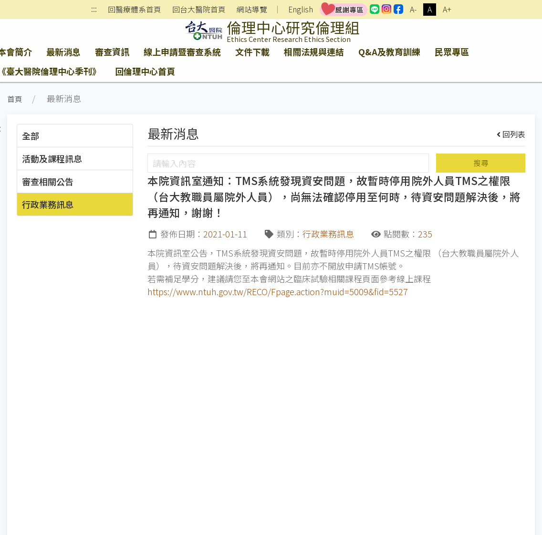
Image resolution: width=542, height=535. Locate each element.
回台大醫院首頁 (199, 9)
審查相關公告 (47, 181)
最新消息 (63, 51)
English (300, 9)
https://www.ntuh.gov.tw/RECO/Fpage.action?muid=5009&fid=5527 (277, 291)
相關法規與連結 (314, 51)
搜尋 (481, 162)
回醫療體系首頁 (134, 9)
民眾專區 (452, 51)
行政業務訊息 (47, 204)
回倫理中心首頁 (145, 71)
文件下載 (252, 51)
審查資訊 (112, 51)
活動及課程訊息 (52, 158)
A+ (447, 9)
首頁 (14, 98)
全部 (30, 135)
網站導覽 (252, 9)
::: (94, 9)
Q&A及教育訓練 (389, 51)
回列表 (511, 134)
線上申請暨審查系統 (182, 51)
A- (413, 9)
